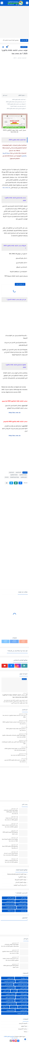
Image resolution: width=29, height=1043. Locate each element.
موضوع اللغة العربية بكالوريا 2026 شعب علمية (10, 833)
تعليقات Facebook (14, 641)
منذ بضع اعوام (21, 740)
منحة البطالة (11, 910)
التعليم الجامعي (10, 901)
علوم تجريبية (24, 1003)
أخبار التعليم (23, 46)
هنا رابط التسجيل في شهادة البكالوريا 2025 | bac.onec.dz (11, 861)
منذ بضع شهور (21, 713)
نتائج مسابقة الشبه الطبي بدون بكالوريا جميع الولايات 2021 (14, 743)
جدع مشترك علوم (10, 997)
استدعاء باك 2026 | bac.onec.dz (18, 755)
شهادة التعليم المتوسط (20, 879)
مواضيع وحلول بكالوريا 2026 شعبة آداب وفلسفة (10, 847)
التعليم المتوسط (22, 904)
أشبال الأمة (23, 898)
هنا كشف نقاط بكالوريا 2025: (18, 99)
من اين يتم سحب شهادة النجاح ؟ (17, 106)
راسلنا (25, 1031)
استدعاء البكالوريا (23, 981)
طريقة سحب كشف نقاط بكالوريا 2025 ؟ (16, 104)
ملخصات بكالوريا (23, 1007)
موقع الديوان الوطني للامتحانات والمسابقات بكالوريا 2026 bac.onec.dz (14, 736)
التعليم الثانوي (23, 901)
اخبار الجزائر (11, 472)
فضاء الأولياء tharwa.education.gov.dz (16, 874)
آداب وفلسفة (24, 978)
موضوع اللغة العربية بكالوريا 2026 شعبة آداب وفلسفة (10, 40)
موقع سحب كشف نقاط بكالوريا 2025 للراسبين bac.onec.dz (15, 761)
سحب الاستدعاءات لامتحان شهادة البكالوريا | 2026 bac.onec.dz (14, 723)
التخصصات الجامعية (9, 981)
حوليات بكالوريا (23, 1000)
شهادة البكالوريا (14, 474)
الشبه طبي (23, 907)
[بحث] (2, 3)
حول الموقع (24, 1026)
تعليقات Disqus (5, 641)
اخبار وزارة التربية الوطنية (20, 885)
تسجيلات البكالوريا (10, 994)
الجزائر (14, 991)
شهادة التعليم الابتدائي (20, 882)
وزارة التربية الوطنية (14, 477)
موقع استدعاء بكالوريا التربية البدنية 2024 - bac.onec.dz (10, 840)
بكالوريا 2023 (24, 994)
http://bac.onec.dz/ (14, 435)
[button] (20, 483)
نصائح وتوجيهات (10, 1010)
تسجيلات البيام (23, 997)
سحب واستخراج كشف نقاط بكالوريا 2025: (15, 102)
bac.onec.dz (6, 187)
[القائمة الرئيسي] (27, 3)
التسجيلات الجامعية (22, 984)
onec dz (6, 477)
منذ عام (24, 693)
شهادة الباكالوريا (23, 474)
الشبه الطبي (6, 991)
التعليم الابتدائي (10, 898)
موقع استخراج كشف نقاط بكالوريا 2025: (16, 108)
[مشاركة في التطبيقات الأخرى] (7, 483)
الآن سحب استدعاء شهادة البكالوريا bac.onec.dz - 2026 (14, 716)
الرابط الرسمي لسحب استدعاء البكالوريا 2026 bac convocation (10, 854)
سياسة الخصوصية (22, 1028)
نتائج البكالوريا (24, 477)
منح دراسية (23, 910)
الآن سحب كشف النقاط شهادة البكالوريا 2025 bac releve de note (14, 696)
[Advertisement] (14, 22)
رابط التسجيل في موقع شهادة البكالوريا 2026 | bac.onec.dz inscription (15, 749)
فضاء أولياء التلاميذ (10, 907)
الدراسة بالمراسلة (9, 904)
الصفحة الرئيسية (23, 1023)
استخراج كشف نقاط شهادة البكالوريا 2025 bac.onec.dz (16, 729)
